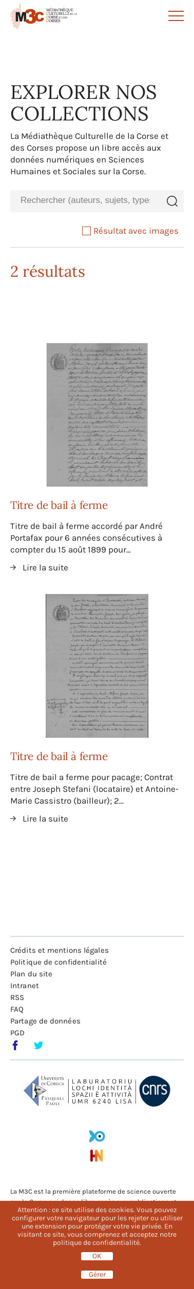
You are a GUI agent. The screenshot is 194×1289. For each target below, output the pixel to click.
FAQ (17, 1009)
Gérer (97, 1275)
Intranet (24, 985)
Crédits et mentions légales (59, 950)
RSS (17, 997)
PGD (17, 1032)
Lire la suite (45, 567)
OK (97, 1256)
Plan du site (31, 973)
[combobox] (85, 200)
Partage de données (45, 1021)
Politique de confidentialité (58, 962)
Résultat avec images (130, 231)
